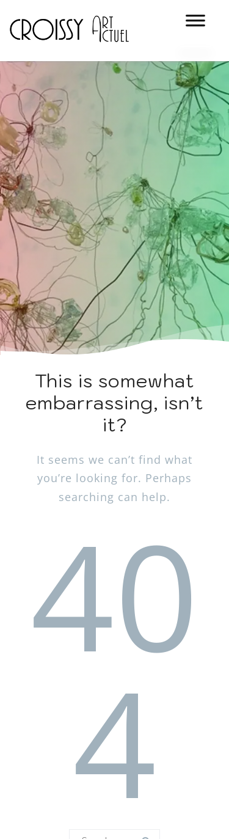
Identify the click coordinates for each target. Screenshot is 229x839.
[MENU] (195, 24)
